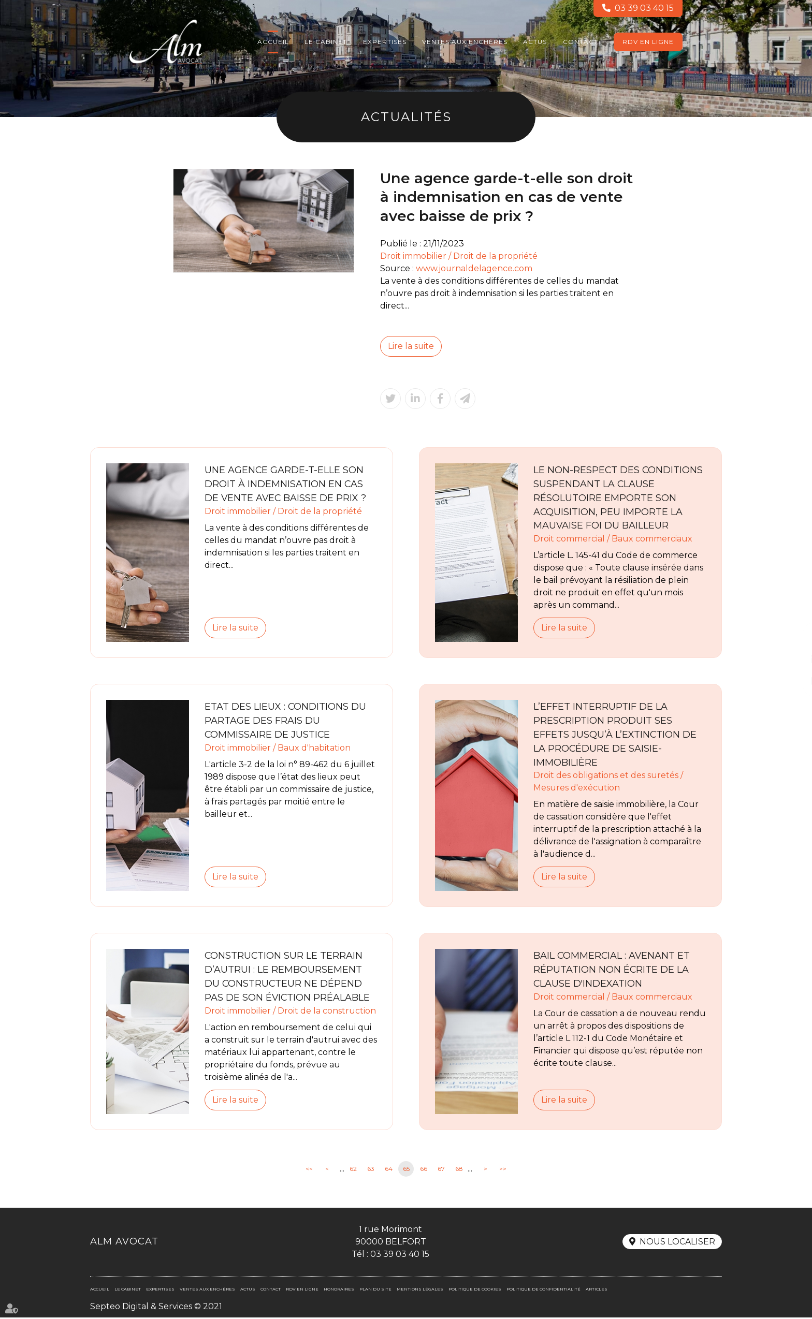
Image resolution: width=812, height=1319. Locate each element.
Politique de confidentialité (543, 1290)
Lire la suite (411, 346)
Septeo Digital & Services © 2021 (156, 1307)
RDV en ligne (648, 42)
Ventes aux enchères (465, 42)
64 (389, 1170)
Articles (596, 1290)
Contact (580, 42)
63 (370, 1170)
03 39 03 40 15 (644, 8)
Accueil (273, 42)
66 (423, 1170)
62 (353, 1170)
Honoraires (339, 1290)
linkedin (791, 659)
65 (406, 1170)
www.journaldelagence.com (474, 268)
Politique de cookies (474, 1290)
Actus (535, 42)
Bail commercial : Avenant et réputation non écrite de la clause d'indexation (612, 970)
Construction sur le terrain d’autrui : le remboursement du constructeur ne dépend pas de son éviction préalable (288, 977)
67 (441, 1170)
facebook (791, 639)
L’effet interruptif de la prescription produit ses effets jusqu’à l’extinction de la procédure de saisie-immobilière (615, 735)
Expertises (385, 42)
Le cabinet (325, 42)
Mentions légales (420, 1290)
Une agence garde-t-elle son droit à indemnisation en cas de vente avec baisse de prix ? (286, 484)
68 (459, 1170)
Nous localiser (677, 1243)
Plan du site (375, 1290)
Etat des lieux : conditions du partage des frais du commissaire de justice (286, 721)
